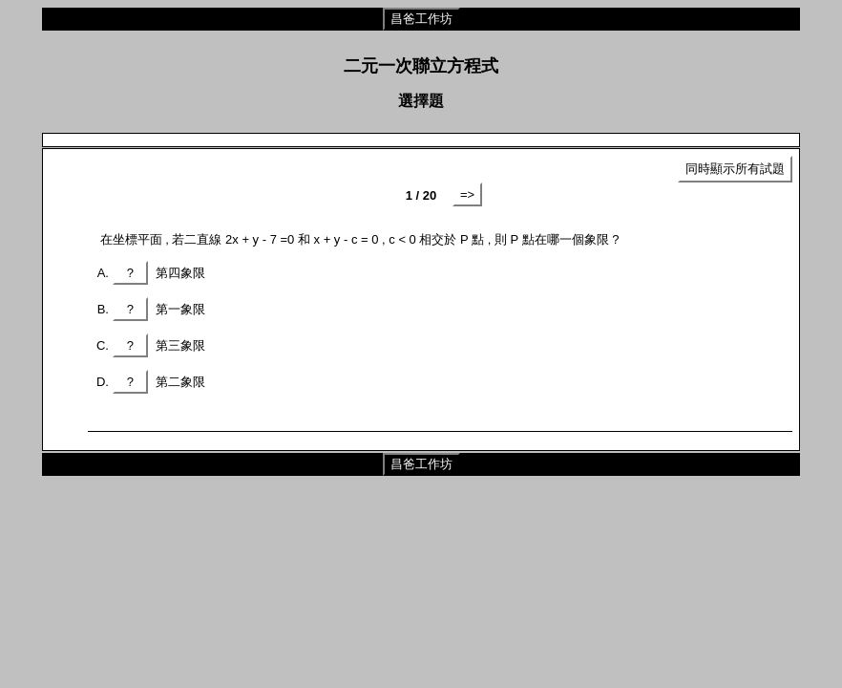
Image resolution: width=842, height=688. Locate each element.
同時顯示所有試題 (735, 168)
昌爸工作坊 (421, 18)
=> (467, 194)
